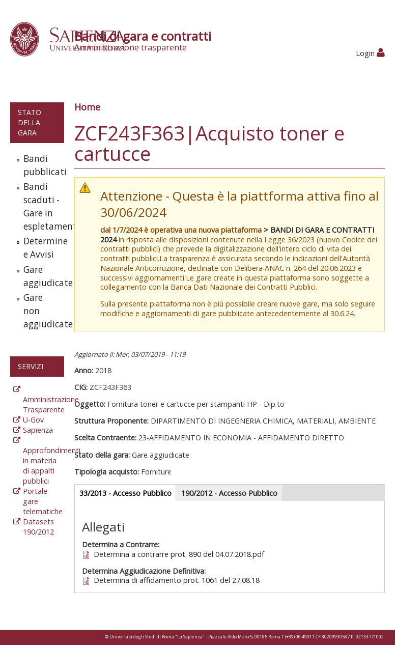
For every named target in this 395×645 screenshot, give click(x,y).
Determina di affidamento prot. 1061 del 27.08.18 (177, 580)
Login (370, 53)
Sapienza (38, 430)
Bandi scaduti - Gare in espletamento (41, 206)
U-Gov (33, 420)
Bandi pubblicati (41, 165)
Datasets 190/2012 (38, 527)
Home (87, 107)
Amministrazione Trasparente (51, 404)
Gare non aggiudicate (41, 311)
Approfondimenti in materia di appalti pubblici (51, 465)
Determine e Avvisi (41, 247)
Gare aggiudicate (41, 276)
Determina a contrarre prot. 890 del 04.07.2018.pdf (179, 554)
